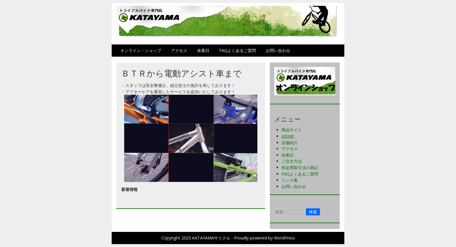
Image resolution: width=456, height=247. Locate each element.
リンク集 (290, 180)
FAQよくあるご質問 (237, 50)
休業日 (203, 50)
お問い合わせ (278, 50)
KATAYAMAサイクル (211, 238)
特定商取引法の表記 (300, 167)
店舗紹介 (290, 142)
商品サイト (292, 130)
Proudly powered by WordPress (264, 238)
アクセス (179, 50)
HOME (288, 136)
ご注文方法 (292, 161)
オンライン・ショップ (140, 50)
